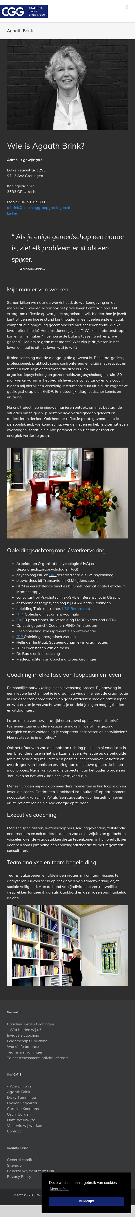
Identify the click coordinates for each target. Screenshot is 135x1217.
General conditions (23, 1159)
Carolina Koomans (23, 1108)
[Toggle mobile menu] (127, 7)
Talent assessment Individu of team (38, 1057)
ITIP (20, 614)
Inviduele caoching (23, 1035)
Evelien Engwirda (22, 1103)
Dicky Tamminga (21, 1097)
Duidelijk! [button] (86, 1201)
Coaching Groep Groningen (30, 1024)
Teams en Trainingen (25, 1052)
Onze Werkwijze (21, 1119)
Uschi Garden (19, 1114)
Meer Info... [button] (59, 1189)
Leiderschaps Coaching (27, 1041)
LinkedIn (14, 213)
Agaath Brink (18, 1091)
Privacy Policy (19, 1176)
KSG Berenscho (75, 608)
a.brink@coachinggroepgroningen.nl (38, 207)
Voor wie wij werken (24, 1125)
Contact (14, 1131)
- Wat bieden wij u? (24, 1029)
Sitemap (14, 1165)
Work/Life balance (23, 1046)
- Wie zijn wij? (19, 1086)
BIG (53, 574)
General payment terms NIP (31, 1171)
